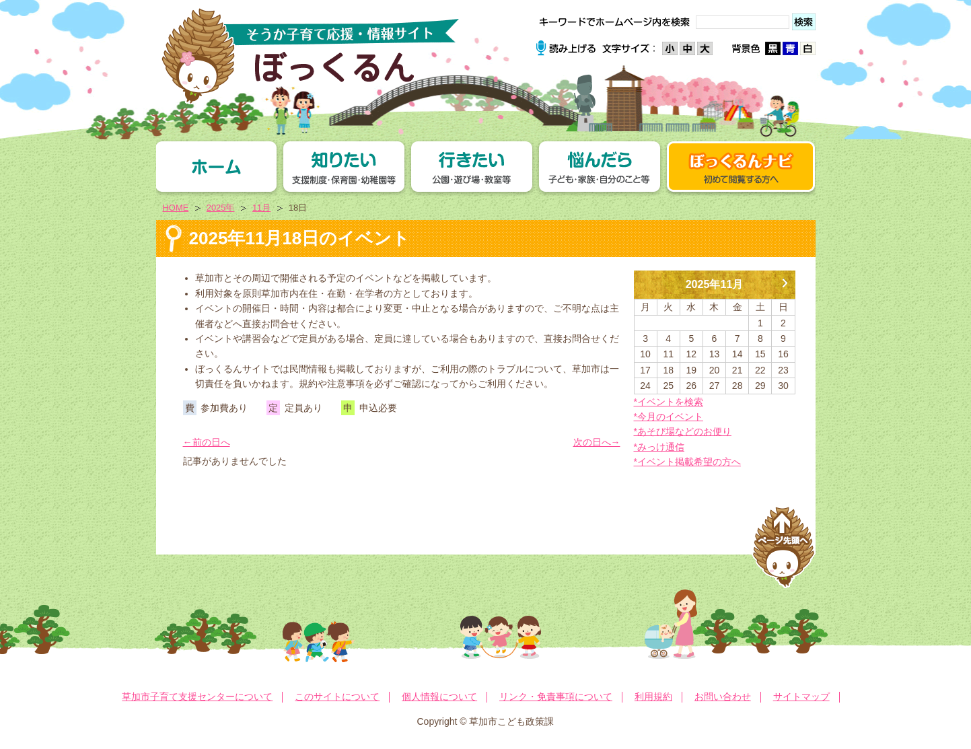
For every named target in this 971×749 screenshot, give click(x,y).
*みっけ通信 (659, 446)
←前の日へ (206, 442)
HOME (176, 208)
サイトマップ (801, 696)
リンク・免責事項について (555, 696)
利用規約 (653, 696)
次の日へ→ (596, 442)
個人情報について (439, 696)
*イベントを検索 (668, 401)
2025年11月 (715, 284)
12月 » (785, 278)
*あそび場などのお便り (682, 431)
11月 (261, 208)
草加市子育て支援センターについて (197, 696)
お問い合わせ (722, 696)
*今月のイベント (668, 416)
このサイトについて (337, 696)
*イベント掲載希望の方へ (687, 461)
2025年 (221, 208)
